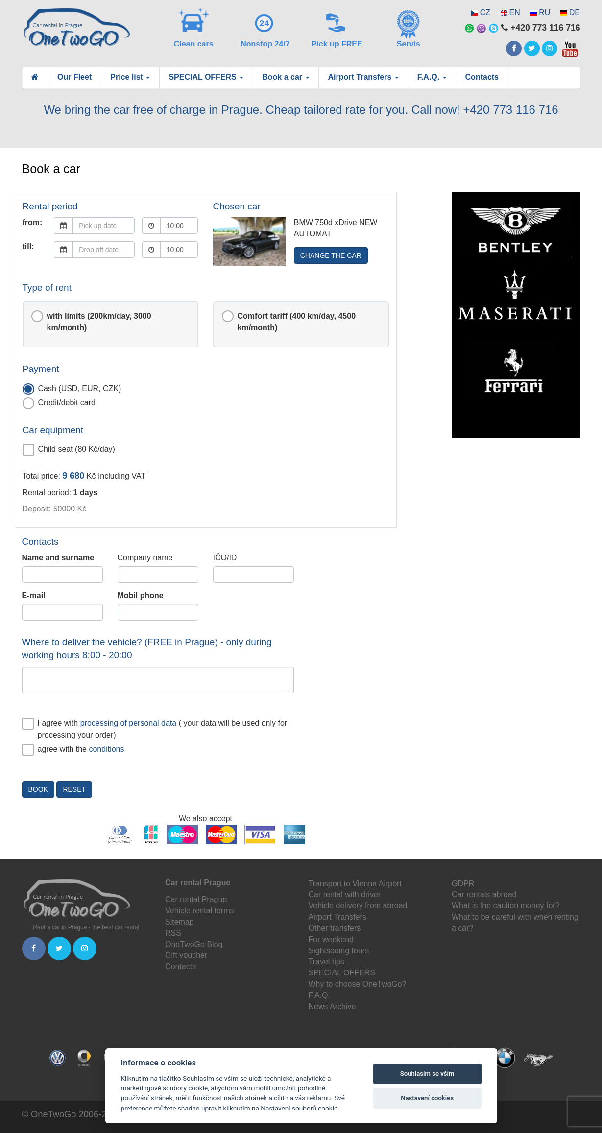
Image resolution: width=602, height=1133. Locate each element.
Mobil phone (141, 595)
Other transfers (335, 928)
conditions (106, 749)
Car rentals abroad (484, 894)
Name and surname (58, 558)
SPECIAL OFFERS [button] (206, 77)
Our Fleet (74, 77)
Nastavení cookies (427, 1098)
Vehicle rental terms (199, 910)
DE (574, 12)
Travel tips (326, 961)
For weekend (331, 939)
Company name (145, 558)
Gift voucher (186, 955)
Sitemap (179, 922)
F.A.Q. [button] (432, 77)
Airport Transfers (337, 917)
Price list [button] (130, 77)
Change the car (330, 255)
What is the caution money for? (506, 906)
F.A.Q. (319, 995)
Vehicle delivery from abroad (358, 906)
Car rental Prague (196, 899)
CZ (485, 12)
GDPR (463, 883)
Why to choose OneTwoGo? (358, 984)
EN (514, 12)
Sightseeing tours (339, 951)
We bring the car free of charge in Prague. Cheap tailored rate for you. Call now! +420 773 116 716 (301, 109)
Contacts (482, 77)
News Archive (332, 1006)
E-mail (34, 595)
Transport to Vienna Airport (355, 883)
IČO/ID (225, 558)
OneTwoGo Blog (193, 944)
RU (544, 12)
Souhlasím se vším (427, 1073)
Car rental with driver (345, 894)
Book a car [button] (285, 77)
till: (28, 246)
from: (33, 222)
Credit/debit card (59, 403)
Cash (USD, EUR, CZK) (72, 388)
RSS (173, 933)
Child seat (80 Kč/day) (69, 449)
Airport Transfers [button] (363, 77)
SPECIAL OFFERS (342, 973)
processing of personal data (128, 723)
